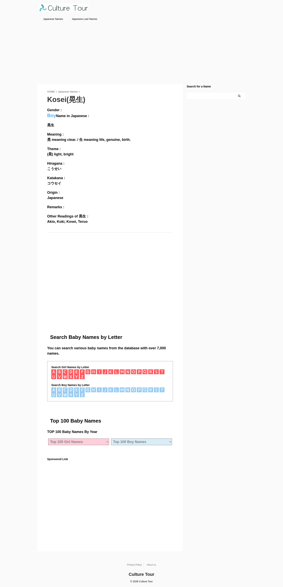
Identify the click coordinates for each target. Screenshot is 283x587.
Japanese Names (53, 18)
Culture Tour (141, 574)
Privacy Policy (134, 564)
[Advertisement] (141, 52)
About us (151, 564)
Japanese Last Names (84, 18)
